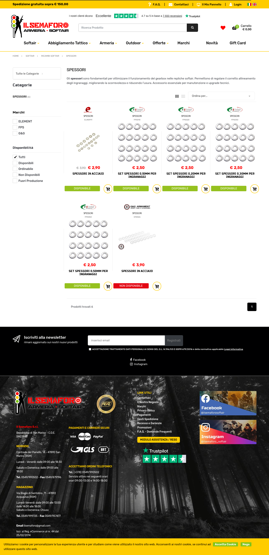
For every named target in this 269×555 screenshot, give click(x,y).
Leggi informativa (233, 349)
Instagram (138, 364)
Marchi (183, 43)
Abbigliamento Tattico (68, 43)
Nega (246, 544)
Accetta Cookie (225, 544)
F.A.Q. (154, 4)
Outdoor (133, 43)
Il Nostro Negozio (148, 402)
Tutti (21, 157)
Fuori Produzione (30, 181)
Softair (30, 43)
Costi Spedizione (147, 419)
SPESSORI (88, 116)
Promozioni (144, 427)
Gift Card (238, 43)
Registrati (174, 340)
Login (235, 4)
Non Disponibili (29, 175)
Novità (212, 43)
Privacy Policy (146, 410)
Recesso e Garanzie (149, 423)
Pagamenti (144, 414)
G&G (21, 133)
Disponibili (25, 163)
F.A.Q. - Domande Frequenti (154, 431)
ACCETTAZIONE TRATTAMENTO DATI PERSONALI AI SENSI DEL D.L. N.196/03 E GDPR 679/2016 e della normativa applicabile (167, 349)
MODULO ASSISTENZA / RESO (158, 439)
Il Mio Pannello (209, 4)
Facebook (138, 360)
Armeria (107, 43)
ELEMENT (25, 121)
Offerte (159, 43)
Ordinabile (25, 169)
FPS (21, 127)
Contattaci (179, 4)
